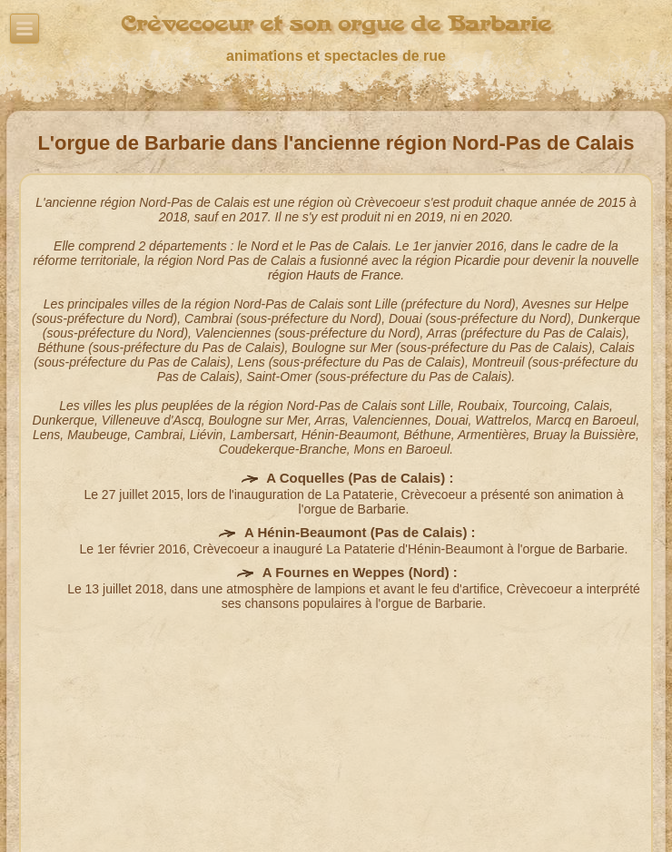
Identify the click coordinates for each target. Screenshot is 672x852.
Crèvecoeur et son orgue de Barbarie (336, 24)
